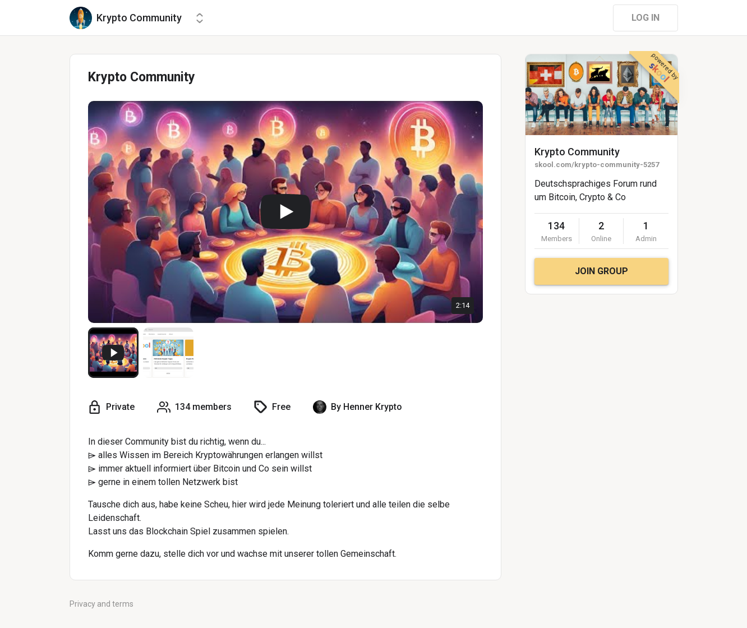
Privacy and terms (101, 603)
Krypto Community (577, 152)
